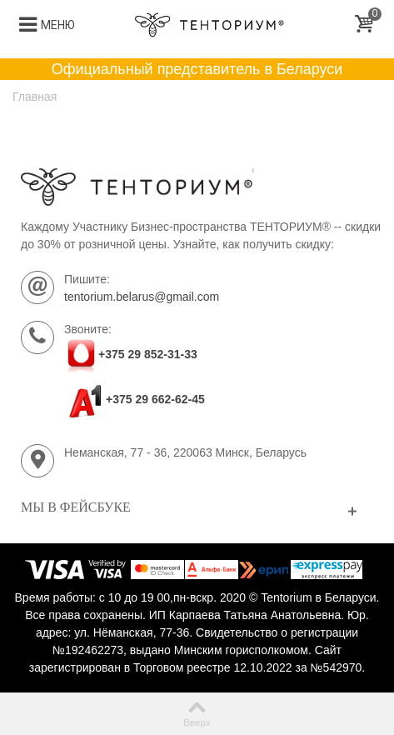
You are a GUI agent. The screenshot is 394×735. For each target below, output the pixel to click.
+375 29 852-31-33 (147, 354)
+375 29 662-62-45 (134, 399)
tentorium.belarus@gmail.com (141, 296)
